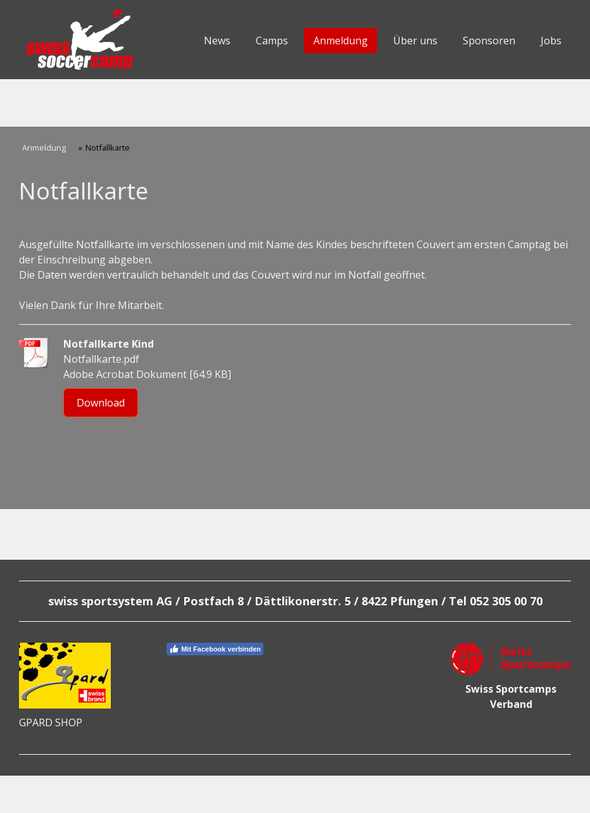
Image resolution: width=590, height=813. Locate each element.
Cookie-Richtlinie (47, 794)
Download (101, 403)
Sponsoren (489, 40)
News (217, 40)
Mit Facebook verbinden (215, 649)
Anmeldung (340, 40)
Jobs (551, 40)
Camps (272, 40)
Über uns (415, 40)
